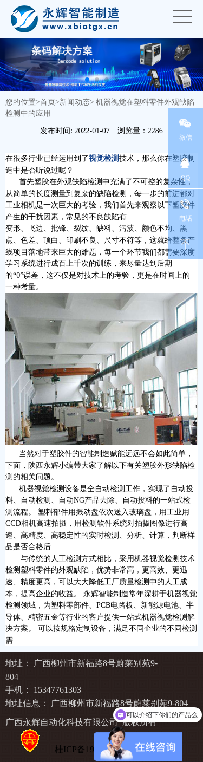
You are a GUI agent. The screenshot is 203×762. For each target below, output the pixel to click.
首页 (47, 102)
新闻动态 (75, 102)
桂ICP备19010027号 (92, 749)
